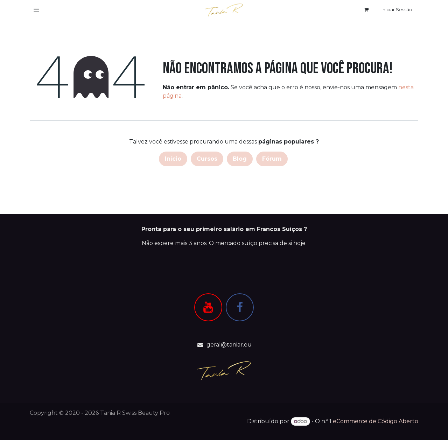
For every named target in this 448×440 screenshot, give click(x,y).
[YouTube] (208, 307)
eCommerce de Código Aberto (375, 421)
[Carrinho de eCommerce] (366, 10)
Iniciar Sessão (397, 9)
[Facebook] (240, 307)
